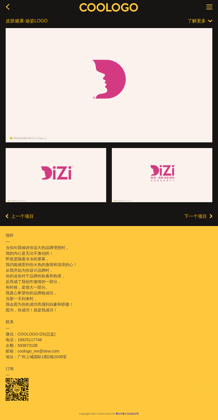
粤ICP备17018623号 (127, 413)
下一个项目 (198, 216)
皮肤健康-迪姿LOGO (27, 20)
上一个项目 (20, 216)
